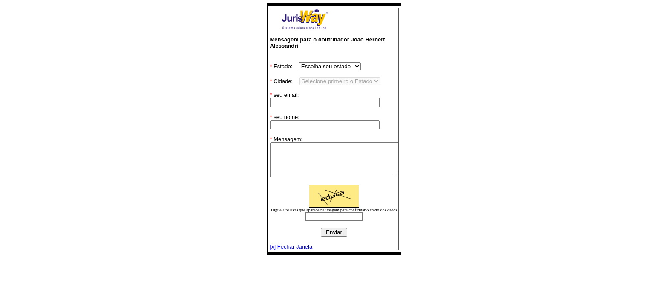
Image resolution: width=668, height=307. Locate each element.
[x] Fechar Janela (283, 253)
